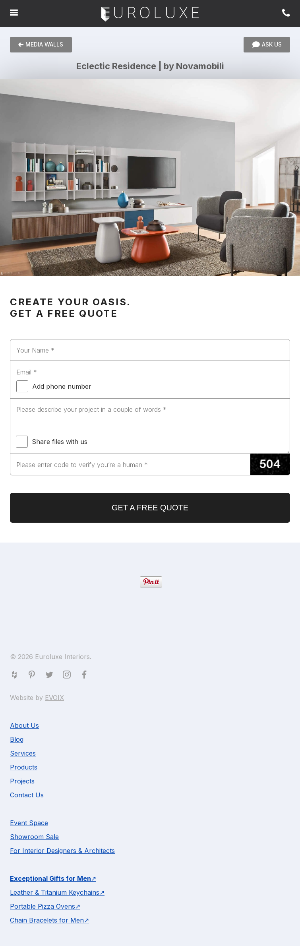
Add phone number (53, 386)
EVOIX (54, 698)
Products (23, 767)
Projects (22, 781)
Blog (16, 739)
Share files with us (51, 442)
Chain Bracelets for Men (47, 920)
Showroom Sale (34, 837)
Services (23, 753)
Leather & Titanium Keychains (54, 892)
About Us (24, 725)
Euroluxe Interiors (150, 14)
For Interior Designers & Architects (62, 851)
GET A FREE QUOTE (150, 507)
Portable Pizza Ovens (42, 906)
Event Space (29, 823)
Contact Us (27, 795)
